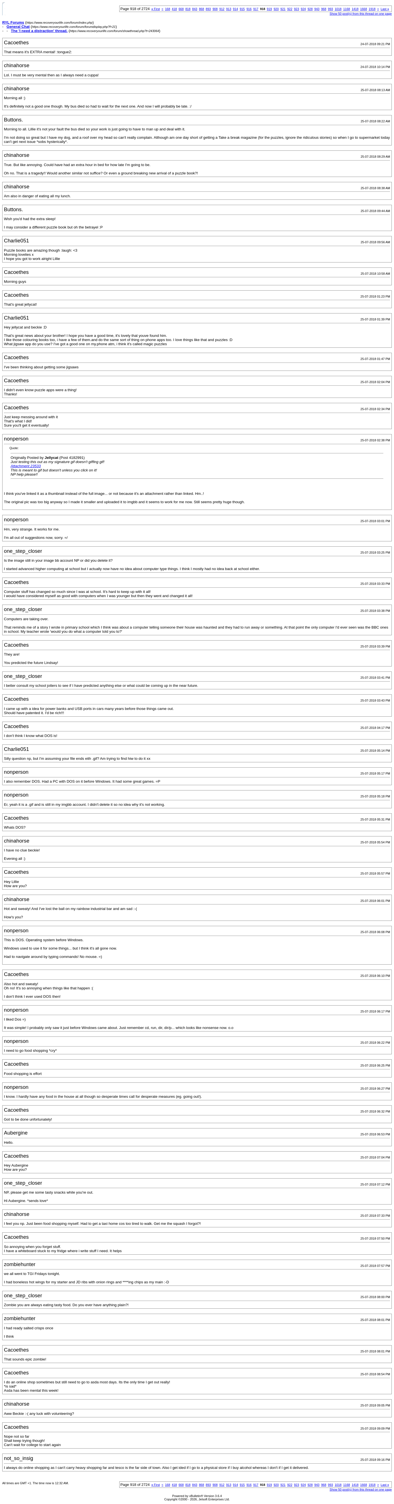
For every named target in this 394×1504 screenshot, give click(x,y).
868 (201, 9)
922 (289, 9)
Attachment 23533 (26, 466)
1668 (363, 9)
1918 (372, 9)
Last (385, 9)
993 (330, 9)
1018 (338, 9)
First (155, 9)
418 (174, 9)
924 (303, 9)
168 (167, 9)
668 (181, 9)
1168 (346, 9)
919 (269, 9)
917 (255, 9)
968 (323, 9)
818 (187, 9)
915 (242, 9)
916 (248, 9)
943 (316, 9)
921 (282, 9)
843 (194, 9)
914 (235, 9)
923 (296, 9)
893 (208, 9)
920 (276, 9)
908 (215, 9)
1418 (355, 9)
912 (221, 9)
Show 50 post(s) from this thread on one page (361, 13)
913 (228, 9)
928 (310, 9)
